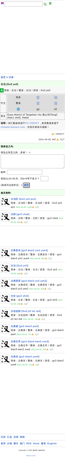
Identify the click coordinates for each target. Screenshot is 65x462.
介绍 (9, 446)
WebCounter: (31, 458)
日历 (3, 440)
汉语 (11, 77)
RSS (29, 446)
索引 (16, 446)
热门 (22, 446)
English (52, 446)
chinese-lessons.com (13, 127)
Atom (36, 446)
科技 (22, 440)
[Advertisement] (32, 41)
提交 (26, 188)
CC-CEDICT (32, 123)
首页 (3, 77)
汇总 (9, 440)
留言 (43, 446)
